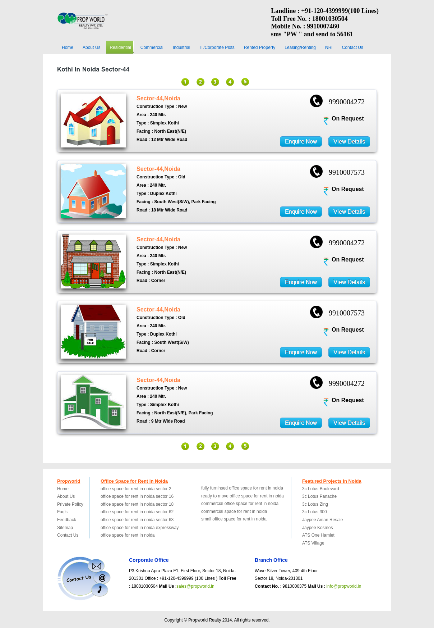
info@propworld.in (343, 586)
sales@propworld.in (195, 586)
